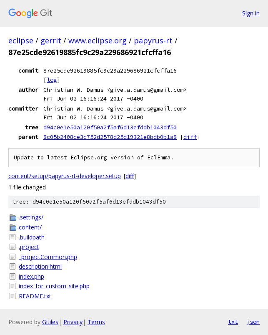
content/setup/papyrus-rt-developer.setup (64, 176)
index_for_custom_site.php (54, 286)
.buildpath (32, 237)
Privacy (73, 322)
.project (29, 247)
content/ (30, 227)
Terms (96, 322)
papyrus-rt (153, 40)
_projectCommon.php (48, 257)
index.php (31, 276)
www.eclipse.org (97, 40)
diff (190, 137)
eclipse (20, 40)
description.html (40, 266)
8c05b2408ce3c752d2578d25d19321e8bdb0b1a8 (110, 137)
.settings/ (31, 217)
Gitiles (50, 322)
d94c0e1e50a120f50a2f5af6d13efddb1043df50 (110, 127)
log (52, 79)
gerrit (50, 40)
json (253, 321)
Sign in (251, 13)
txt (233, 321)
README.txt (35, 296)
